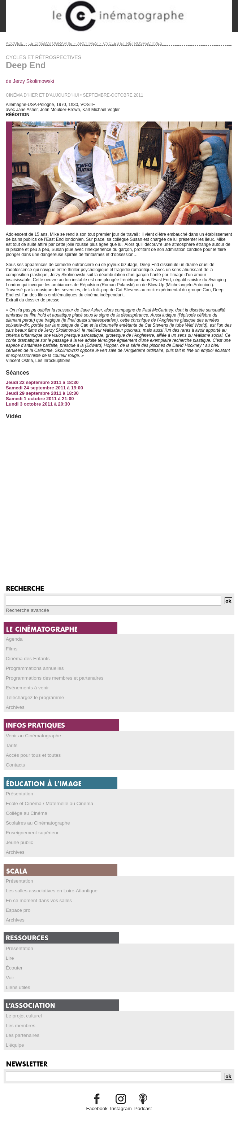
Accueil (13, 43)
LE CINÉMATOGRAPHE (43, 43)
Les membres (19, 1013)
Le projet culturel (22, 1004)
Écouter (13, 957)
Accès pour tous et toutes (30, 750)
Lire (9, 947)
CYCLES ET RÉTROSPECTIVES (112, 43)
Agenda (13, 637)
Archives (14, 703)
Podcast (140, 1095)
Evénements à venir (25, 684)
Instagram (120, 1095)
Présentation (18, 788)
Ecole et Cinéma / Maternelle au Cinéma (44, 797)
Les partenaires (21, 1022)
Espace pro (17, 901)
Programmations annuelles (31, 665)
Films (11, 647)
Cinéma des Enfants (25, 656)
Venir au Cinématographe (30, 731)
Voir (9, 966)
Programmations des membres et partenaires (49, 675)
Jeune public (18, 835)
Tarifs (11, 740)
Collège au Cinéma (24, 806)
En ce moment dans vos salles (35, 891)
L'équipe (14, 1032)
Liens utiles (16, 976)
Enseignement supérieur (29, 825)
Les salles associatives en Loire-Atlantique (46, 882)
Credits (119, 1113)
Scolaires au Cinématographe (34, 816)
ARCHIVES (74, 43)
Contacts (14, 759)
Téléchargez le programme (31, 694)
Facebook (99, 1095)
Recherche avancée (25, 609)
